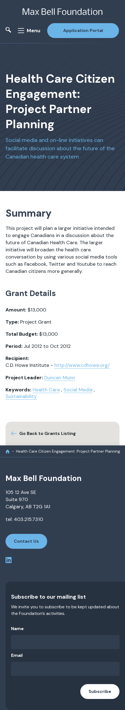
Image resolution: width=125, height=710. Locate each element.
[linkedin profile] (9, 561)
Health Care (46, 389)
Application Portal (83, 30)
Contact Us (26, 541)
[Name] (65, 642)
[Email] (65, 669)
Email (17, 655)
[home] (8, 451)
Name (17, 628)
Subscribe (100, 691)
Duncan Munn (59, 377)
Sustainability (21, 396)
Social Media (77, 389)
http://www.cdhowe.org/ (82, 365)
